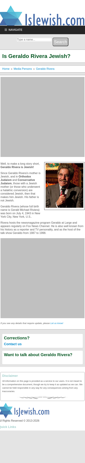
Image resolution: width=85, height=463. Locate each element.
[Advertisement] (40, 117)
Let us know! (56, 323)
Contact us (13, 344)
